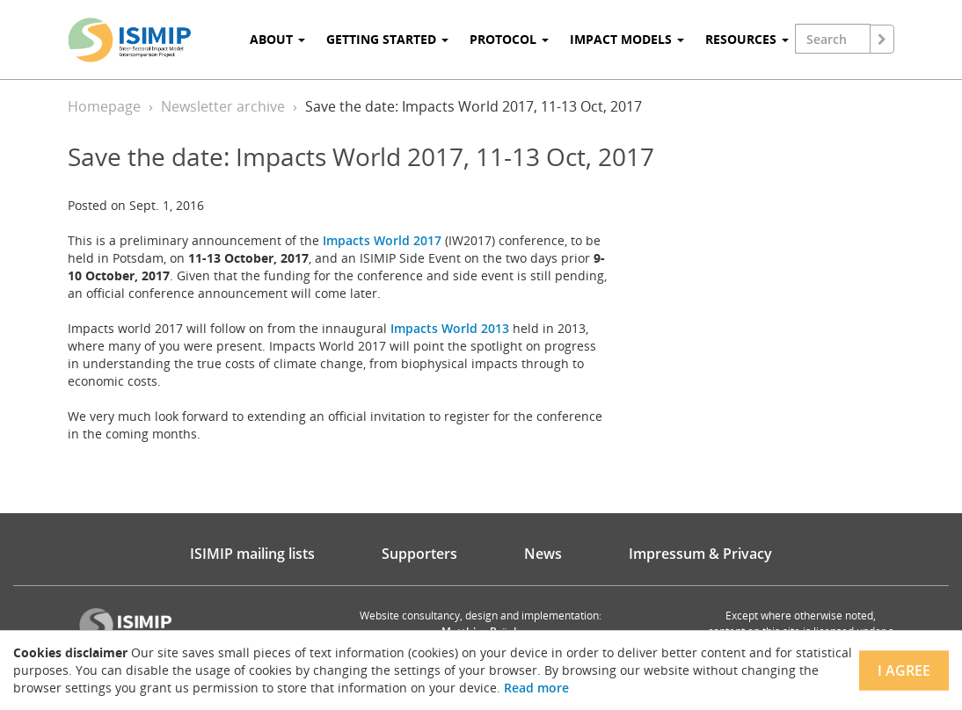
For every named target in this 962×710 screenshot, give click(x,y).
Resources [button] (747, 39)
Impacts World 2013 (449, 328)
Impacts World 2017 (382, 240)
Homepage (104, 106)
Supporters (419, 553)
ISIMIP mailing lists (252, 553)
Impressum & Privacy (700, 553)
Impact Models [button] (627, 39)
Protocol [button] (509, 39)
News (543, 553)
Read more (536, 687)
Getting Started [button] (387, 39)
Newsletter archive (223, 106)
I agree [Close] (904, 670)
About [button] (277, 39)
